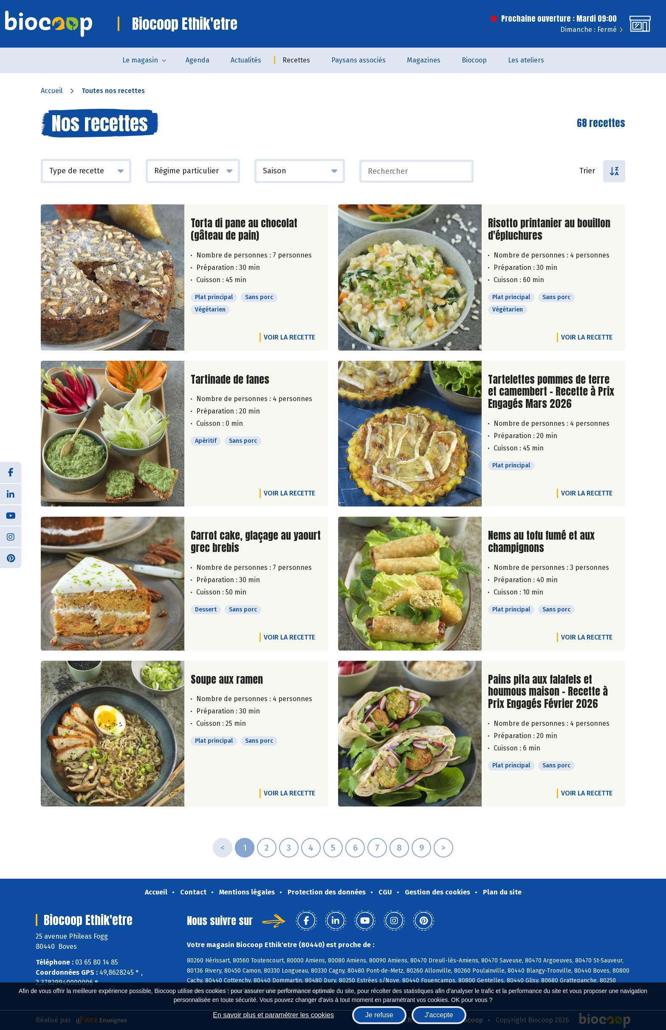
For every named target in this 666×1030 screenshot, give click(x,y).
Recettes (296, 60)
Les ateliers (526, 60)
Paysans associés (358, 60)
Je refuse (379, 1015)
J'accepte (439, 1015)
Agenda (197, 60)
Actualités (246, 60)
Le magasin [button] (140, 60)
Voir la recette (289, 337)
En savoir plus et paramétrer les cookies (273, 1015)
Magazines (423, 60)
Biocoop (474, 60)
